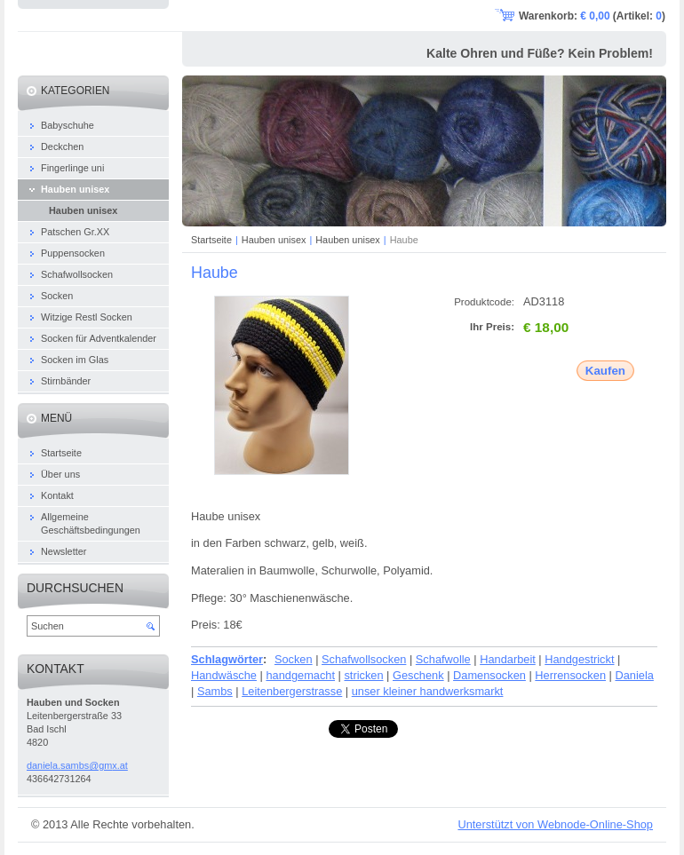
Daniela (634, 675)
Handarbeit (508, 659)
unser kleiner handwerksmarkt (428, 691)
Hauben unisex (274, 239)
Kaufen (605, 370)
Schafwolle (443, 659)
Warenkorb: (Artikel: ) (592, 16)
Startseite (211, 239)
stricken (363, 675)
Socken (293, 659)
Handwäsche (224, 675)
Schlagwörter (227, 659)
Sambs (215, 691)
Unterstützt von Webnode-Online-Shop (555, 824)
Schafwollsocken (364, 659)
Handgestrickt (579, 659)
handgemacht (300, 675)
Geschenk (418, 675)
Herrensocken (570, 675)
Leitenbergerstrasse (292, 691)
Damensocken (489, 675)
